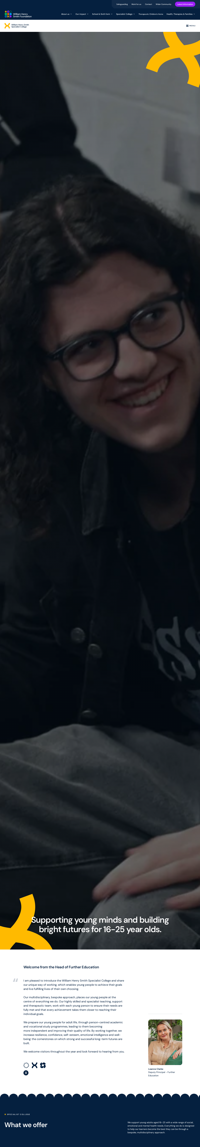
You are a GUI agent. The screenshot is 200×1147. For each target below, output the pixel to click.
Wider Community (164, 4)
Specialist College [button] (125, 14)
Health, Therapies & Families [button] (181, 14)
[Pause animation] (25, 1072)
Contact (148, 4)
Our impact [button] (82, 14)
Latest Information (185, 4)
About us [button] (66, 14)
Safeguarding (122, 4)
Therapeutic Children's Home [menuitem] (151, 14)
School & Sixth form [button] (102, 14)
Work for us (136, 4)
